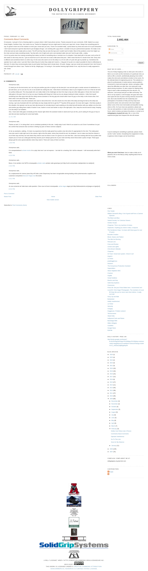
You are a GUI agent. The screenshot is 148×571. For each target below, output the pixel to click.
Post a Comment (9, 193)
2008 (111, 449)
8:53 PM (12, 189)
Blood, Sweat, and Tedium (116, 237)
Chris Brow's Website (114, 249)
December (114, 401)
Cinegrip (110, 308)
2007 (111, 451)
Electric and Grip (113, 280)
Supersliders (111, 268)
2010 (111, 396)
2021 (111, 365)
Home (53, 196)
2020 (111, 368)
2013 (111, 387)
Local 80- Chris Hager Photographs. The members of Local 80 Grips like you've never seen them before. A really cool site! (126, 292)
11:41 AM (12, 117)
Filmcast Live (112, 242)
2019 (111, 371)
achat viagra (62, 186)
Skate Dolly (111, 316)
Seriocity (110, 306)
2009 (111, 398)
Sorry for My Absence (117, 442)
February (114, 428)
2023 (111, 363)
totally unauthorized (114, 301)
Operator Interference (117, 436)
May (112, 420)
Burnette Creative (113, 234)
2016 (111, 379)
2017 (111, 376)
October (114, 406)
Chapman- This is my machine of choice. (120, 225)
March (113, 426)
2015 (111, 382)
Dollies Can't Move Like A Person (121, 431)
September (114, 409)
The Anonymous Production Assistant (119, 266)
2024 (111, 360)
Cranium (110, 273)
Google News (112, 328)
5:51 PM (12, 178)
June (113, 417)
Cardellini (110, 325)
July (112, 415)
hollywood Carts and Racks (116, 318)
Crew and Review (113, 244)
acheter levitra (26, 150)
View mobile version (53, 200)
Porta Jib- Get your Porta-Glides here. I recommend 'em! (125, 287)
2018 (111, 374)
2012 (111, 390)
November (114, 404)
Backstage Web (112, 320)
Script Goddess (112, 278)
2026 (111, 354)
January (114, 445)
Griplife (110, 275)
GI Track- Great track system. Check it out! (121, 254)
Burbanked (111, 299)
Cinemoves (111, 285)
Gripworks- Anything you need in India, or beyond (123, 227)
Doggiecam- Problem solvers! (117, 311)
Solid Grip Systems (113, 283)
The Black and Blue (114, 218)
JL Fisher (110, 258)
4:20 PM (12, 155)
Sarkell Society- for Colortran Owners (119, 220)
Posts (111, 49)
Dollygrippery (74, 9)
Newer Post (7, 196)
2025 (111, 357)
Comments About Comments (120, 434)
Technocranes (112, 313)
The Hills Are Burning (114, 239)
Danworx (110, 263)
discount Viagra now (29, 176)
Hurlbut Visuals (112, 223)
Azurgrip (110, 472)
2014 (111, 385)
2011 (111, 393)
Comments (113, 53)
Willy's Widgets (112, 323)
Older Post (98, 196)
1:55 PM (12, 143)
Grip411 (110, 256)
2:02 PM (12, 166)
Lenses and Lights (113, 246)
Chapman (110, 251)
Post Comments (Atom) (19, 205)
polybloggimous (112, 261)
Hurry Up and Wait (113, 296)
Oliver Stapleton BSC (114, 270)
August (113, 412)
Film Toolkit (111, 211)
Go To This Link (116, 439)
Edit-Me (110, 330)
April (113, 423)
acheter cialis (41, 163)
